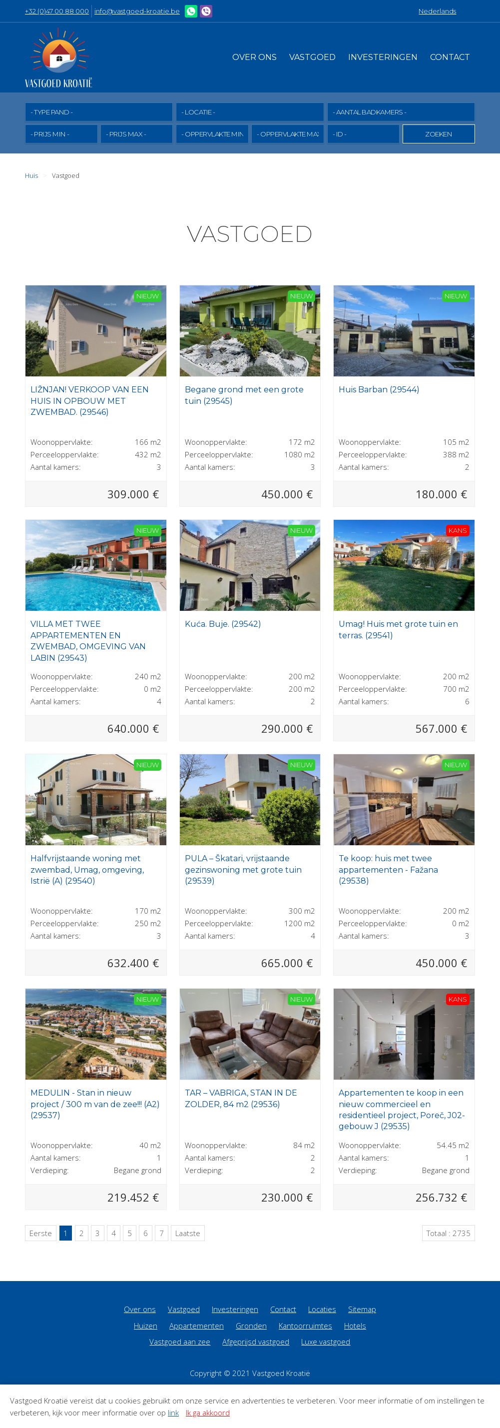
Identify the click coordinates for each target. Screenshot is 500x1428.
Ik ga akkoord (208, 1413)
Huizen (145, 1325)
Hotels (355, 1325)
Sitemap (362, 1309)
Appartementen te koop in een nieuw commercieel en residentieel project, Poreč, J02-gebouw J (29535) (402, 1109)
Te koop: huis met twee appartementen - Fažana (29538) (388, 869)
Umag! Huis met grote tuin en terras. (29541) (398, 629)
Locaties (322, 1309)
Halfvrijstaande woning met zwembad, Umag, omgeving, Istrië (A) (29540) (87, 869)
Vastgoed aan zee (179, 1341)
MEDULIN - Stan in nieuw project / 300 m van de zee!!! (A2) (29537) (95, 1104)
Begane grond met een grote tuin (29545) (244, 394)
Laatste (187, 1233)
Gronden (251, 1325)
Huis (31, 174)
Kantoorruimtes (305, 1325)
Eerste (40, 1233)
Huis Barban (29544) (379, 389)
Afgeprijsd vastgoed (255, 1341)
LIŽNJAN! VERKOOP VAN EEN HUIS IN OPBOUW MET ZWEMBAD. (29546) (89, 400)
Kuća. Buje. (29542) (223, 623)
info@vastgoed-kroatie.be (137, 11)
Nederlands (437, 11)
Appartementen (196, 1325)
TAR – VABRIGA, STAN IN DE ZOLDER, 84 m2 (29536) (241, 1098)
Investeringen (383, 57)
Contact (450, 57)
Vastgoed (312, 57)
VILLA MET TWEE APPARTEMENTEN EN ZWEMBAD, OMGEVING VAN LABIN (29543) (88, 640)
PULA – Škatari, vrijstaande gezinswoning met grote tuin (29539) (243, 869)
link (173, 1413)
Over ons (254, 57)
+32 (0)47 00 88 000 (57, 11)
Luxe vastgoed (325, 1341)
